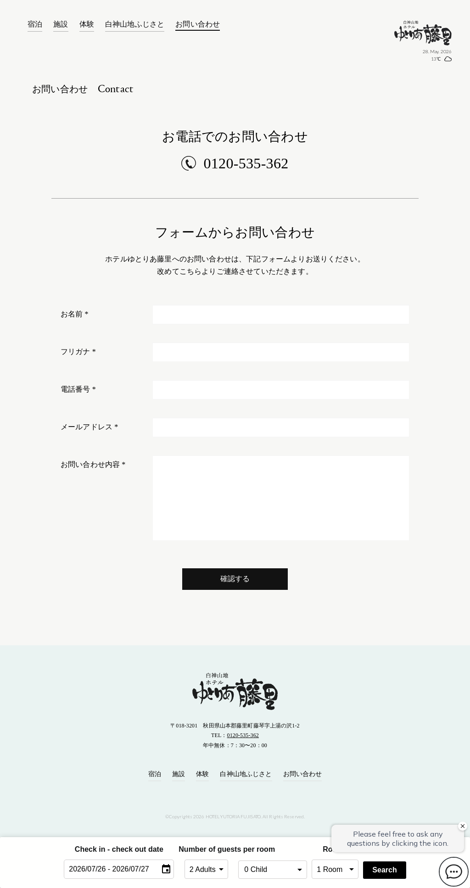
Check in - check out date (119, 849)
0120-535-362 (245, 163)
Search (384, 870)
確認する (235, 579)
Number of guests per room (206, 849)
